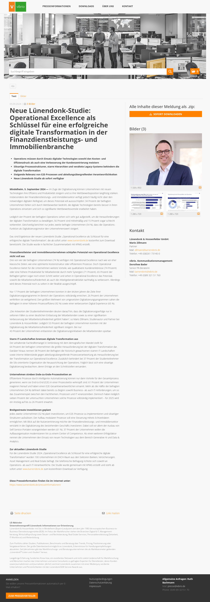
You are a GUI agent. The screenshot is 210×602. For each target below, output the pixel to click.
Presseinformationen (56, 6)
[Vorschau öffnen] (165, 159)
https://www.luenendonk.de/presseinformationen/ (35, 484)
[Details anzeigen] (199, 187)
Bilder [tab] (23, 96)
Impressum (95, 586)
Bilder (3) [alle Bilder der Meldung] (137, 128)
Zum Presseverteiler (21, 595)
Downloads (86, 6)
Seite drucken (23, 513)
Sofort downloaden (165, 114)
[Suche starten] (170, 71)
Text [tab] (13, 96)
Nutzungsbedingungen (100, 578)
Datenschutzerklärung (100, 582)
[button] (195, 71)
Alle (13, 86)
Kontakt (127, 6)
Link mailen (112, 513)
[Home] (17, 7)
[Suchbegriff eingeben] (91, 71)
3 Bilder (31, 103)
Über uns (108, 6)
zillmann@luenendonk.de (147, 250)
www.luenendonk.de (77, 240)
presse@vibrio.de (176, 586)
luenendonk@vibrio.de (146, 271)
